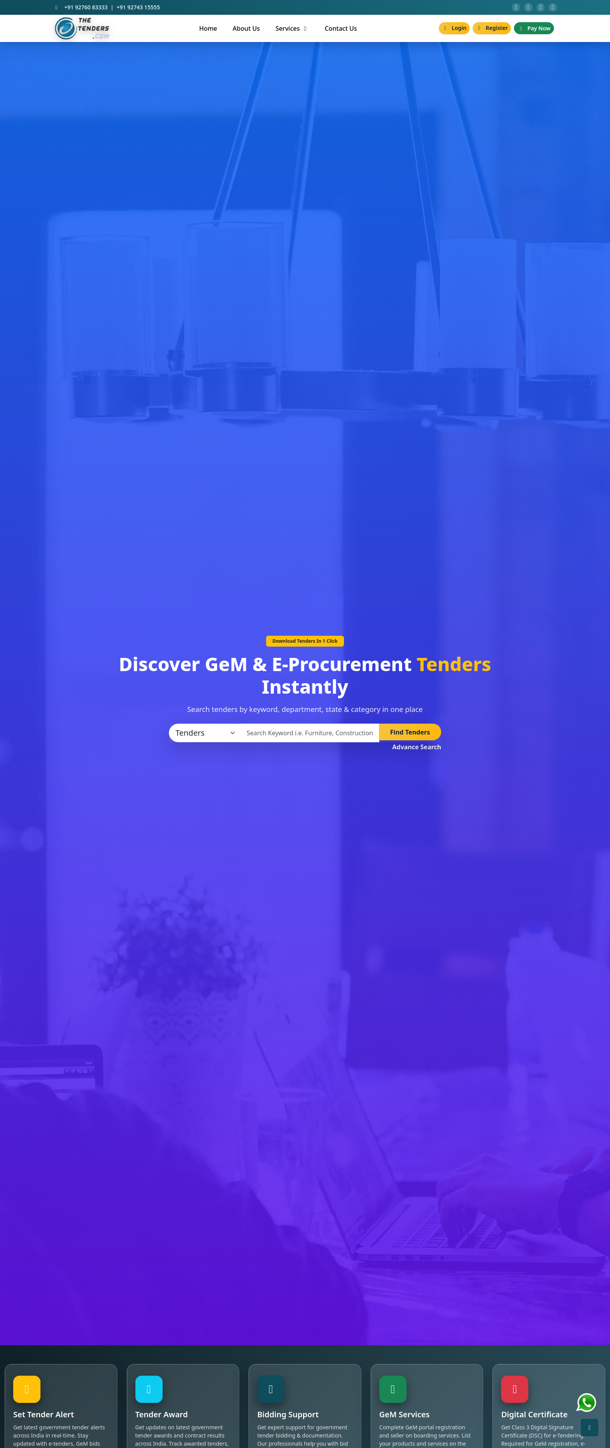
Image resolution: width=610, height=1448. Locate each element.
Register (492, 31)
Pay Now (533, 31)
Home (208, 31)
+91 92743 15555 (138, 9)
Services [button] (292, 31)
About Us (246, 31)
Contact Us (341, 31)
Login (454, 31)
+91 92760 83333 (85, 9)
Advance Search (416, 750)
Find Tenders (410, 736)
